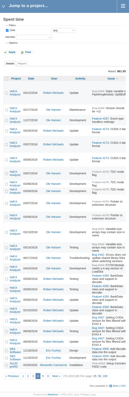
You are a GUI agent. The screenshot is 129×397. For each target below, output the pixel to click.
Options (13, 42)
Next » (56, 376)
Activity (80, 78)
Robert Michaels (53, 92)
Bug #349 (98, 265)
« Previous (12, 376)
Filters (12, 25)
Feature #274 (100, 129)
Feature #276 (100, 201)
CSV (123, 386)
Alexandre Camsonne (53, 365)
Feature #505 (100, 348)
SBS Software (15, 350)
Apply (12, 52)
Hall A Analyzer (15, 93)
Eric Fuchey (53, 350)
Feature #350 (100, 275)
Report (22, 63)
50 (99, 376)
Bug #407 (98, 317)
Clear (28, 52)
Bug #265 (98, 91)
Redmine (52, 394)
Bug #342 (98, 254)
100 (105, 376)
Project (16, 78)
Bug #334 (98, 229)
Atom (115, 386)
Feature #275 (100, 171)
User (54, 78)
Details (10, 63)
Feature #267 (100, 118)
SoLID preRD (14, 365)
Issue (111, 78)
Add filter (10, 37)
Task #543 (98, 363)
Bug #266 (98, 108)
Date (12, 30)
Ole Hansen (53, 109)
